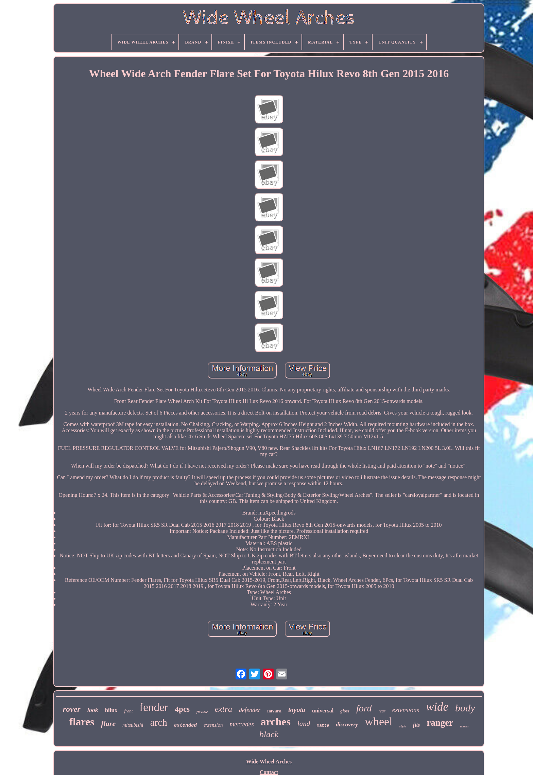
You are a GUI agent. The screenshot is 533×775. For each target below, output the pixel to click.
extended (185, 725)
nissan (464, 726)
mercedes (242, 724)
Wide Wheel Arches (269, 761)
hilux (111, 710)
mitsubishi (132, 725)
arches (276, 721)
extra (223, 708)
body (465, 707)
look (92, 710)
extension (213, 725)
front (128, 710)
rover (72, 709)
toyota (296, 709)
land (303, 724)
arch (158, 722)
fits (416, 725)
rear (382, 711)
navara (274, 710)
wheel (378, 721)
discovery (347, 724)
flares (81, 722)
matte (323, 725)
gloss (344, 710)
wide (437, 706)
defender (249, 710)
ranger (440, 723)
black (268, 734)
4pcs (182, 709)
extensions (405, 709)
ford (364, 708)
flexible (202, 712)
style (402, 726)
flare (108, 723)
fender (153, 707)
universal (322, 710)
